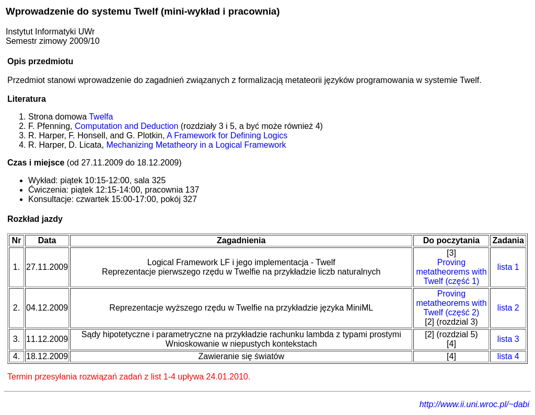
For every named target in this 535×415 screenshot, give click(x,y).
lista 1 (508, 267)
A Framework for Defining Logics (227, 135)
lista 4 (508, 356)
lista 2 (508, 307)
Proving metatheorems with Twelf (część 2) (451, 303)
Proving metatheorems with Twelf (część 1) (451, 272)
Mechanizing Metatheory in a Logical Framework (196, 144)
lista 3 (508, 339)
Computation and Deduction (126, 126)
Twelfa (101, 116)
